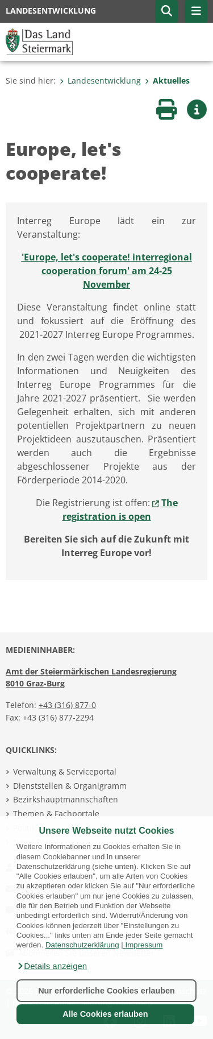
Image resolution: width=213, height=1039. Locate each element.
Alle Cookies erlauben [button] (105, 1014)
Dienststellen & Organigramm (70, 785)
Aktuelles (167, 80)
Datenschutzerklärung (82, 945)
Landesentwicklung (100, 80)
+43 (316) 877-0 (67, 704)
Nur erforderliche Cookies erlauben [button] (106, 990)
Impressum (143, 945)
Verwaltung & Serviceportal (64, 771)
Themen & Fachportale (56, 813)
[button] (51, 966)
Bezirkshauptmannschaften (65, 799)
